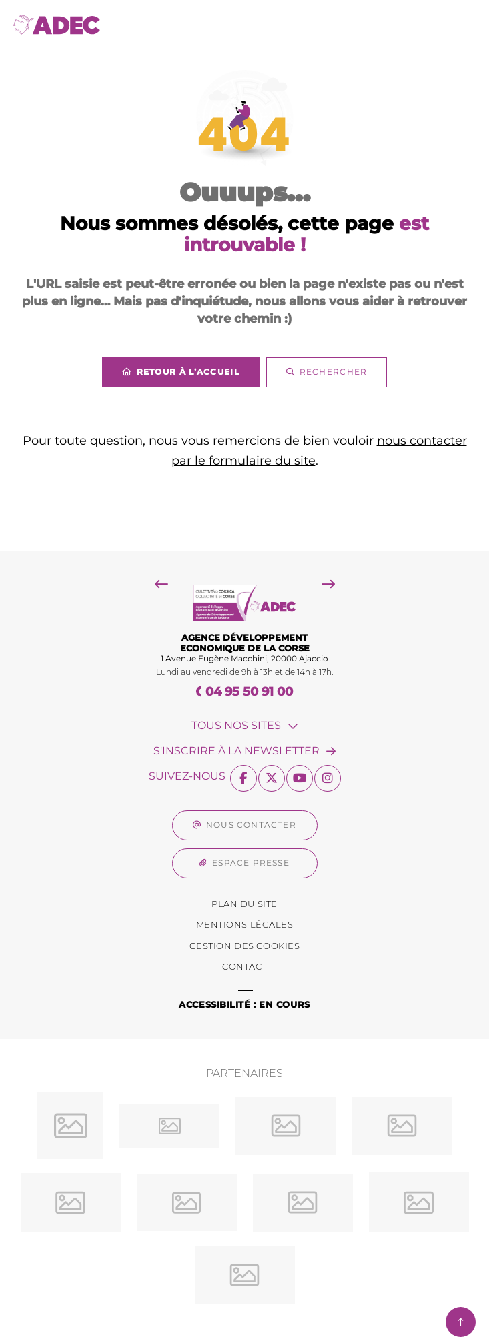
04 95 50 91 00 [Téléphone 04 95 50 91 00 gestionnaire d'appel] (249, 691)
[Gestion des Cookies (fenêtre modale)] (244, 946)
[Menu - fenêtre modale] (461, 25)
